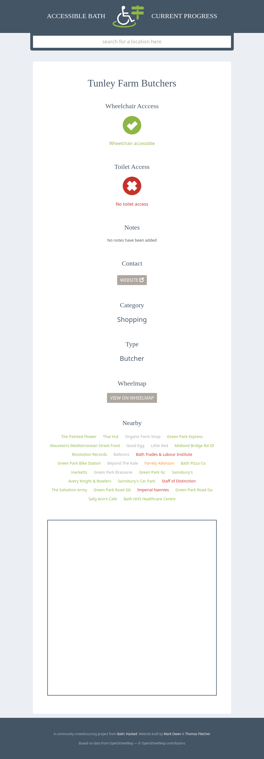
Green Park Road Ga (194, 489)
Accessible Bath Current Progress (132, 16)
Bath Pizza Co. (194, 463)
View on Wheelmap (132, 398)
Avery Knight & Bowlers (89, 481)
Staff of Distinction (179, 481)
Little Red (159, 445)
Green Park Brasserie (113, 472)
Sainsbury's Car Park (136, 481)
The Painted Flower (79, 436)
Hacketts (79, 472)
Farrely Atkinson (159, 463)
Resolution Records (89, 454)
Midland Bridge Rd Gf (194, 445)
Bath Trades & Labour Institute (164, 454)
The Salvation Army (69, 489)
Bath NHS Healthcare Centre (149, 498)
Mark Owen (172, 734)
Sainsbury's (182, 472)
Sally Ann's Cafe (103, 498)
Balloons (122, 454)
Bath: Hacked (127, 734)
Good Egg (135, 445)
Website (132, 280)
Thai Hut (111, 436)
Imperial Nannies (153, 489)
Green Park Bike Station (79, 463)
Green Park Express (185, 436)
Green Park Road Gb (112, 489)
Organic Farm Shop (143, 436)
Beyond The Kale (123, 463)
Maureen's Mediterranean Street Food (85, 445)
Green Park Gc (152, 472)
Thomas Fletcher (197, 734)
